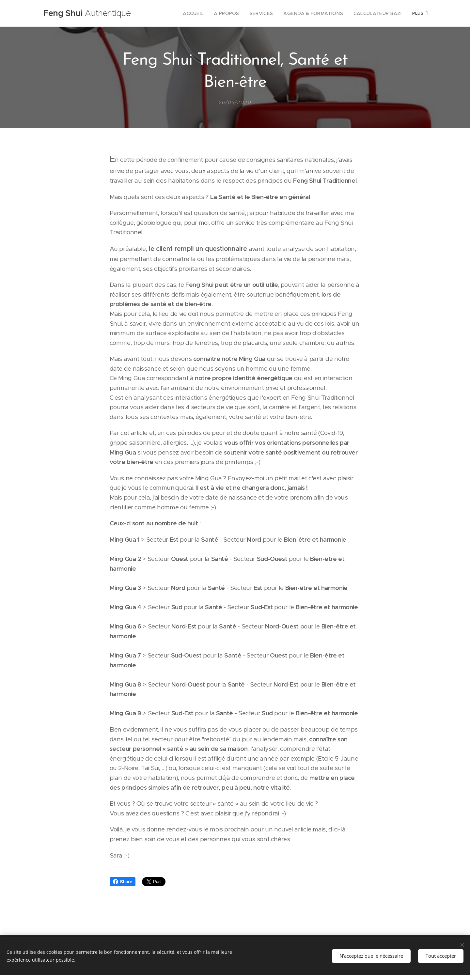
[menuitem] (208, 13)
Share (122, 881)
